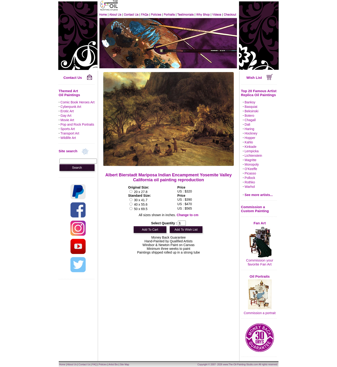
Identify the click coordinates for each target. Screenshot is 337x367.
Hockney (251, 133)
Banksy (250, 102)
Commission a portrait (259, 313)
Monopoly (252, 164)
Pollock (250, 178)
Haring (249, 129)
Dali (247, 124)
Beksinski (251, 111)
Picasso (250, 173)
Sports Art (67, 129)
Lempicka (252, 151)
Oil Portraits (260, 276)
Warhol (250, 187)
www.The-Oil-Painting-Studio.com (240, 364)
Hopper (250, 138)
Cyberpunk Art (70, 107)
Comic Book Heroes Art (77, 102)
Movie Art (67, 120)
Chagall (250, 120)
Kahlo (249, 142)
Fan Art (260, 223)
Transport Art (69, 133)
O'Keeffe (251, 169)
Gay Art (65, 115)
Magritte (250, 160)
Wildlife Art (68, 138)
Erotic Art (67, 111)
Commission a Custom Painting (255, 209)
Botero (249, 115)
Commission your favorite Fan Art (259, 262)
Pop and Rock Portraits (77, 124)
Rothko (250, 182)
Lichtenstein (253, 155)
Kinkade (250, 147)
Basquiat (251, 107)
